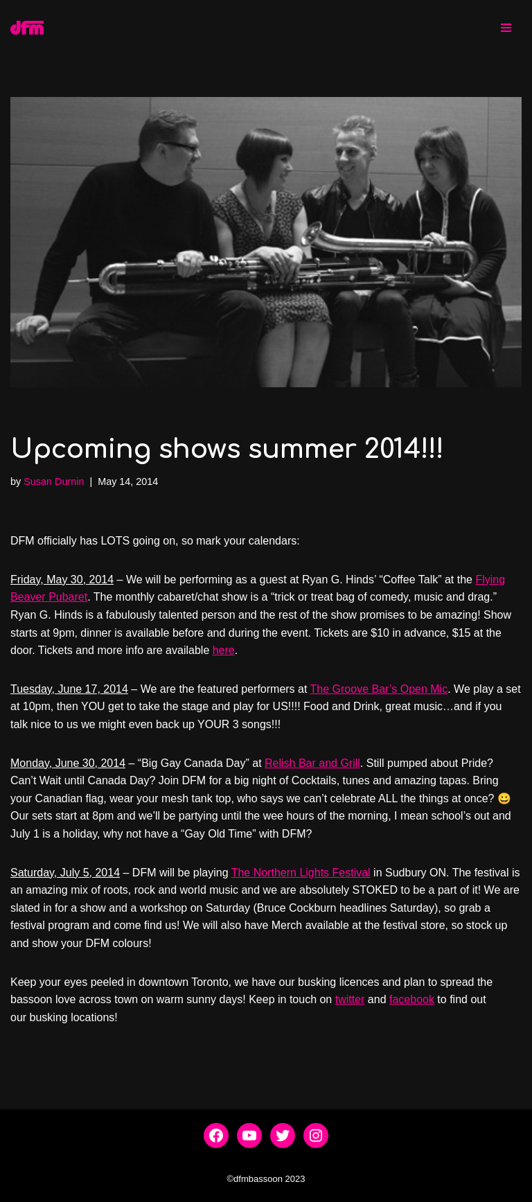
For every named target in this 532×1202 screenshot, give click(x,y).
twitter (350, 999)
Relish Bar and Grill (312, 763)
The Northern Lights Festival (301, 872)
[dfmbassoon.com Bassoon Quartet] (27, 27)
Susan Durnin (54, 481)
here (224, 650)
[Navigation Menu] (506, 28)
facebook (411, 999)
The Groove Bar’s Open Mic (379, 689)
